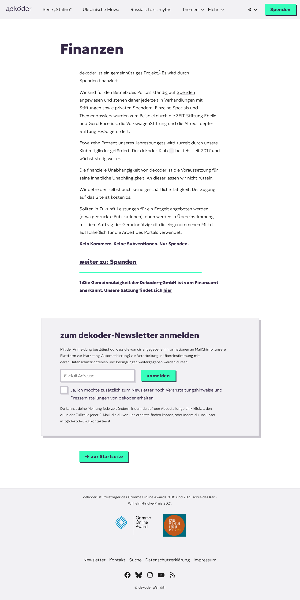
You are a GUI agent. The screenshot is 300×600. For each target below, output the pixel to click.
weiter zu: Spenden (108, 261)
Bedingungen (127, 362)
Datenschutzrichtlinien (89, 362)
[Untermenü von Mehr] (216, 9)
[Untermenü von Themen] (193, 9)
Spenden (280, 9)
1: (81, 282)
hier (167, 290)
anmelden (158, 375)
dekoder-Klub (154, 150)
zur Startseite (107, 456)
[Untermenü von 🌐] (252, 9)
